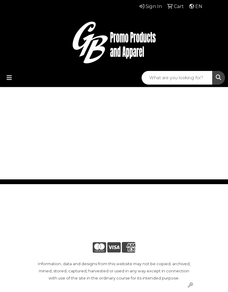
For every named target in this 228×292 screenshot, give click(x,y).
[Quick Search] (177, 78)
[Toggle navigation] (9, 78)
